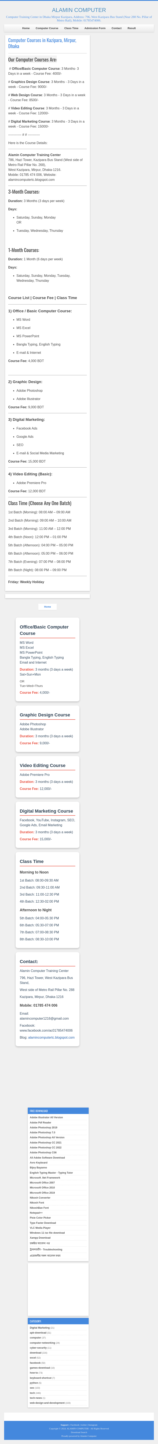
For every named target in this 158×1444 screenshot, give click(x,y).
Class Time (71, 28)
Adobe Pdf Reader (40, 1122)
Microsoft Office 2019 (42, 1192)
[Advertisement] (47, 1077)
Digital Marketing (40, 1327)
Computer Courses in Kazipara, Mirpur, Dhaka (42, 43)
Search (84, 1432)
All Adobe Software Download (47, 1157)
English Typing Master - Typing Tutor (51, 1172)
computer (35, 1337)
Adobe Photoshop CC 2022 (46, 1147)
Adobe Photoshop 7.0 (42, 1132)
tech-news (36, 1398)
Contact (116, 28)
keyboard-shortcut (40, 1378)
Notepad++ (36, 1212)
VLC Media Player (40, 1227)
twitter (84, 1425)
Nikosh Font (37, 1202)
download (35, 1352)
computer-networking (42, 1342)
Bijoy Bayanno (38, 1167)
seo (32, 1387)
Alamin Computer (88, 1436)
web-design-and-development (47, 1402)
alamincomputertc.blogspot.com (51, 1037)
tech (32, 1393)
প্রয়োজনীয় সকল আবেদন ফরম (45, 1255)
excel (33, 1357)
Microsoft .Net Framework (45, 1177)
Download (75, 1432)
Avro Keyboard (39, 1162)
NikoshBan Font (39, 1207)
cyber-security (38, 1347)
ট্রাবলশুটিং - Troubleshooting (46, 1249)
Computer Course (47, 28)
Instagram (92, 1425)
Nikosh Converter (40, 1197)
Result (132, 28)
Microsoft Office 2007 (42, 1182)
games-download (40, 1367)
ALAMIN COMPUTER (79, 10)
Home (26, 28)
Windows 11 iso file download (47, 1232)
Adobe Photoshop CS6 (43, 1152)
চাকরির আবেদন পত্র (40, 1243)
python (34, 1382)
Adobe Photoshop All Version (47, 1137)
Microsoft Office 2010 (42, 1187)
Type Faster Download (43, 1222)
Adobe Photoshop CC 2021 (46, 1142)
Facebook (74, 1425)
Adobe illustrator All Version (46, 1117)
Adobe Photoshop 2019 (43, 1127)
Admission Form (95, 28)
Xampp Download (40, 1237)
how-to (34, 1372)
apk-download (38, 1332)
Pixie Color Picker (40, 1217)
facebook (35, 1362)
